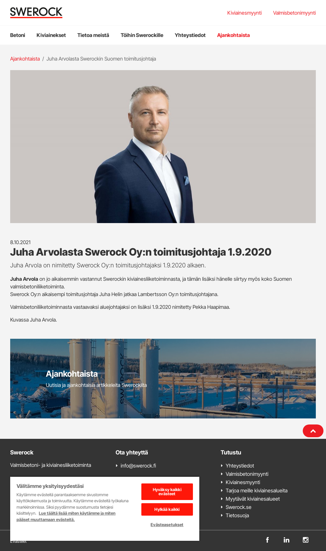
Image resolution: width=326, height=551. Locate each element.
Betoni (17, 35)
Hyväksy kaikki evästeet (167, 491)
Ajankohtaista (233, 35)
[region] (104, 508)
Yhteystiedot (190, 35)
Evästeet (18, 541)
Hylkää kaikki (167, 509)
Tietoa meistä (93, 35)
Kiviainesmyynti (244, 13)
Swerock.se (239, 507)
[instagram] (305, 539)
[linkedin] (286, 539)
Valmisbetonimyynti (294, 13)
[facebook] (267, 539)
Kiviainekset (51, 35)
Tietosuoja (237, 515)
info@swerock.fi (138, 465)
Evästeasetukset (167, 524)
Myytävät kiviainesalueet (253, 499)
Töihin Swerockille (142, 35)
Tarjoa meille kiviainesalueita (256, 490)
